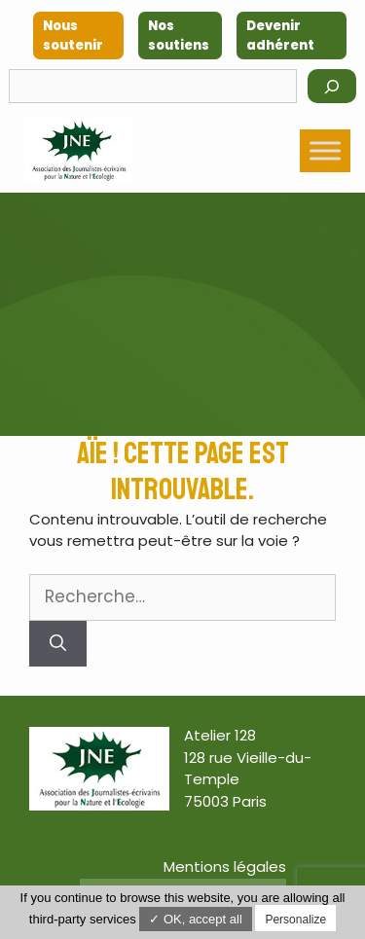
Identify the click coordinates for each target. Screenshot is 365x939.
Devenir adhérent (280, 35)
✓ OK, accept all (195, 919)
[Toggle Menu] (325, 150)
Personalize (295, 919)
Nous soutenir (73, 35)
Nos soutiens (178, 35)
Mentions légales (225, 866)
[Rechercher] (332, 86)
